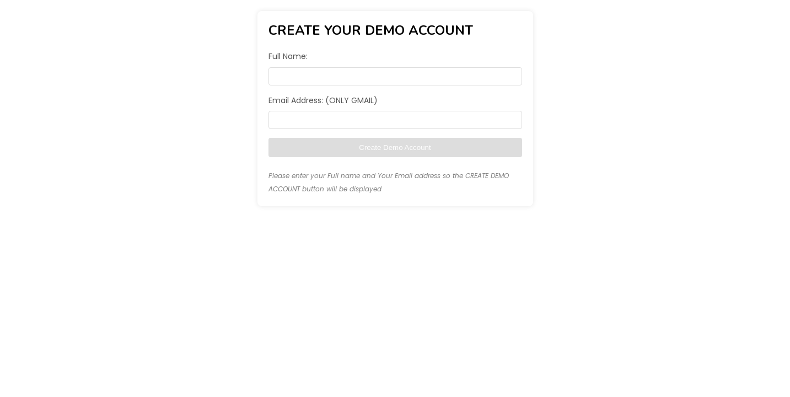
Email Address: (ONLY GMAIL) (323, 100)
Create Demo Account (395, 147)
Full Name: (288, 56)
